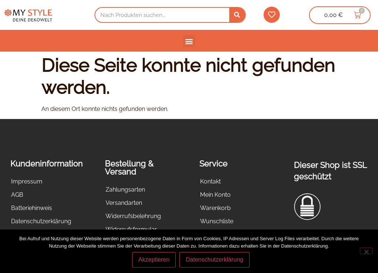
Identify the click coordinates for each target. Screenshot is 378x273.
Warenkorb (215, 207)
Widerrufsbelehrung (133, 216)
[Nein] (366, 251)
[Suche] (237, 15)
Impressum (26, 181)
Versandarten (124, 202)
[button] (189, 41)
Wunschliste (216, 221)
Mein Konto (215, 194)
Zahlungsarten (125, 189)
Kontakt (210, 181)
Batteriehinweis (31, 207)
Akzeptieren (154, 259)
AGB (17, 194)
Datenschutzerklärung (41, 221)
